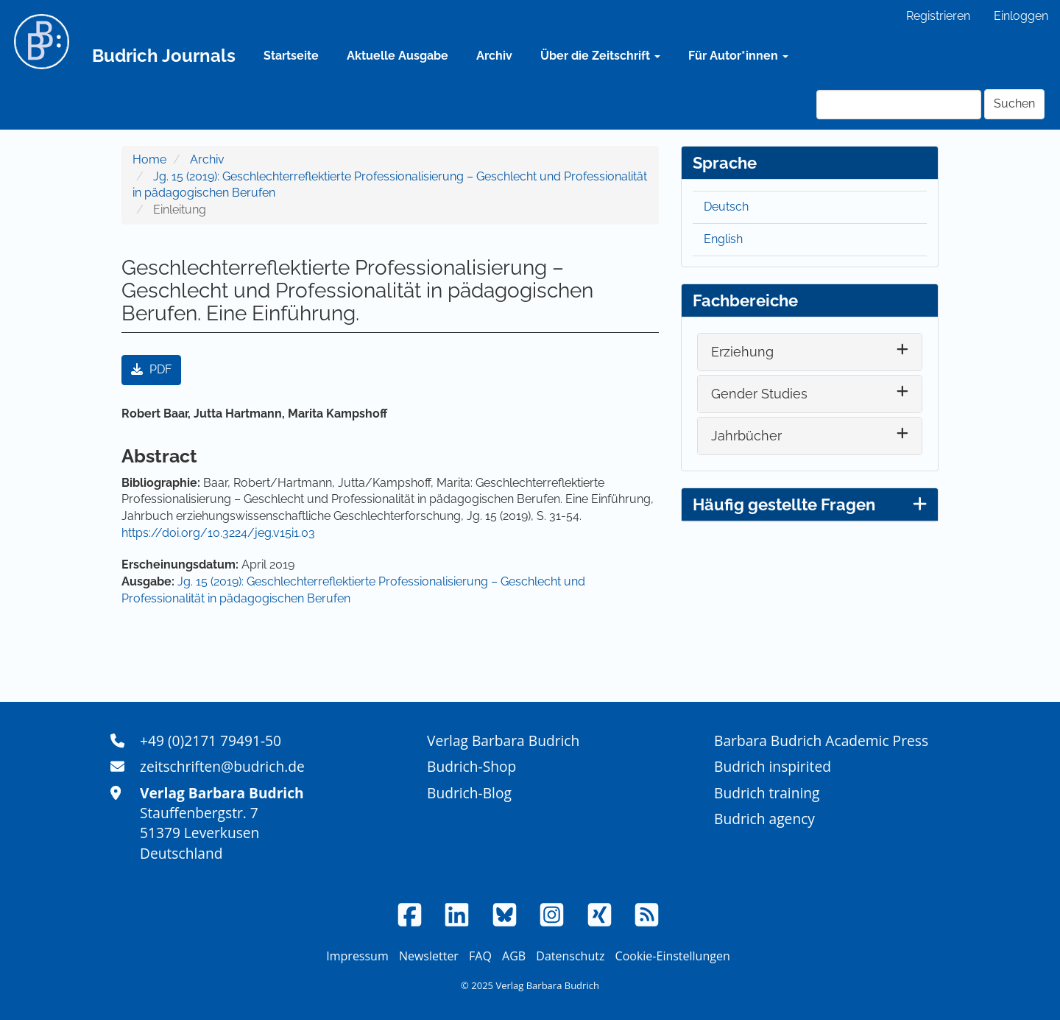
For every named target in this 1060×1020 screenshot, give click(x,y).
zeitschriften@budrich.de (222, 766)
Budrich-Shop (471, 766)
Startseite (291, 56)
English (723, 239)
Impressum (357, 956)
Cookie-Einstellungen (672, 956)
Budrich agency (764, 819)
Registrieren (938, 16)
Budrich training (767, 793)
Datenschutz (570, 956)
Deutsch (726, 207)
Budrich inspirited (772, 766)
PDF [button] (151, 369)
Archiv (494, 56)
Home (149, 159)
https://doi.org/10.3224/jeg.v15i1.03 (218, 533)
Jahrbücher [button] (746, 435)
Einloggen (1021, 16)
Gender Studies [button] (759, 393)
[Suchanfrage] (898, 104)
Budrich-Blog (469, 793)
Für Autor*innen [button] (738, 56)
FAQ (480, 956)
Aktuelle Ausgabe (397, 56)
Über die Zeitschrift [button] (600, 56)
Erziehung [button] (742, 351)
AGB (514, 956)
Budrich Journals (164, 55)
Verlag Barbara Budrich (503, 740)
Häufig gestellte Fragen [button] (810, 504)
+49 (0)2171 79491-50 (210, 740)
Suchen (1014, 103)
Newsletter (429, 956)
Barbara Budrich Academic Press (821, 740)
